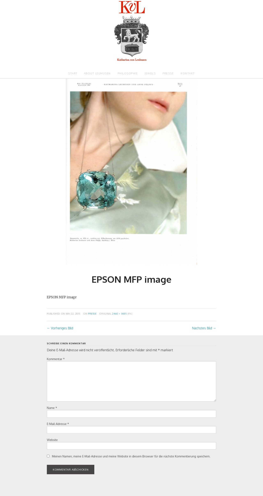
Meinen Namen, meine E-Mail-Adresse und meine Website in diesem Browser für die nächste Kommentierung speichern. (131, 456)
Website (52, 440)
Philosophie (128, 73)
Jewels (150, 73)
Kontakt (188, 73)
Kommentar (56, 359)
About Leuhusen (97, 73)
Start (73, 73)
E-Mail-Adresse (58, 424)
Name (52, 408)
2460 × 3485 (119, 313)
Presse (168, 73)
